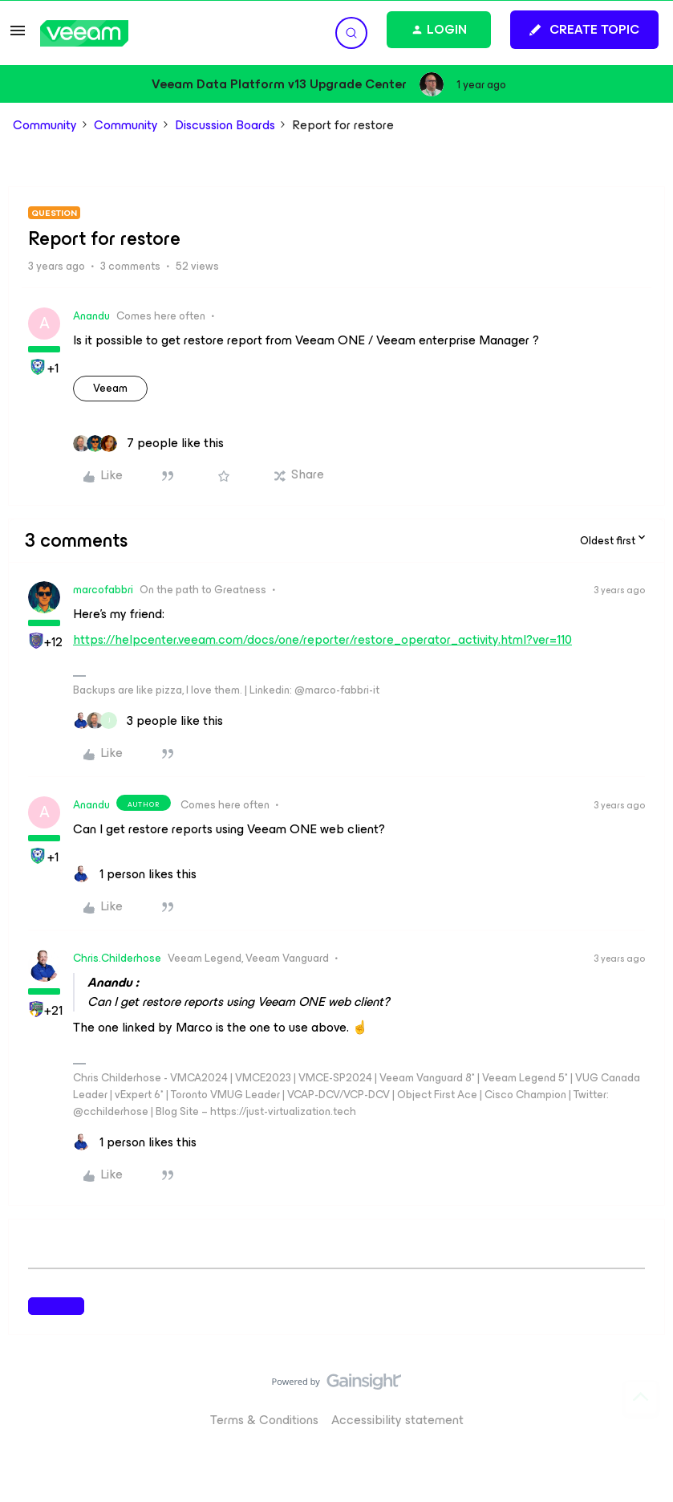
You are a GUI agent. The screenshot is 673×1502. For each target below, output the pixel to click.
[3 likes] (148, 721)
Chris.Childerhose (117, 958)
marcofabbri (103, 589)
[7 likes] (148, 443)
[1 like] (135, 874)
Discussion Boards (225, 125)
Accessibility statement (397, 1420)
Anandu (91, 315)
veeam (110, 388)
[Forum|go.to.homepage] (84, 33)
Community (45, 125)
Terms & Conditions (264, 1420)
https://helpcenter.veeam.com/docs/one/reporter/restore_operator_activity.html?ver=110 (322, 639)
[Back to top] (641, 1398)
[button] (17, 36)
